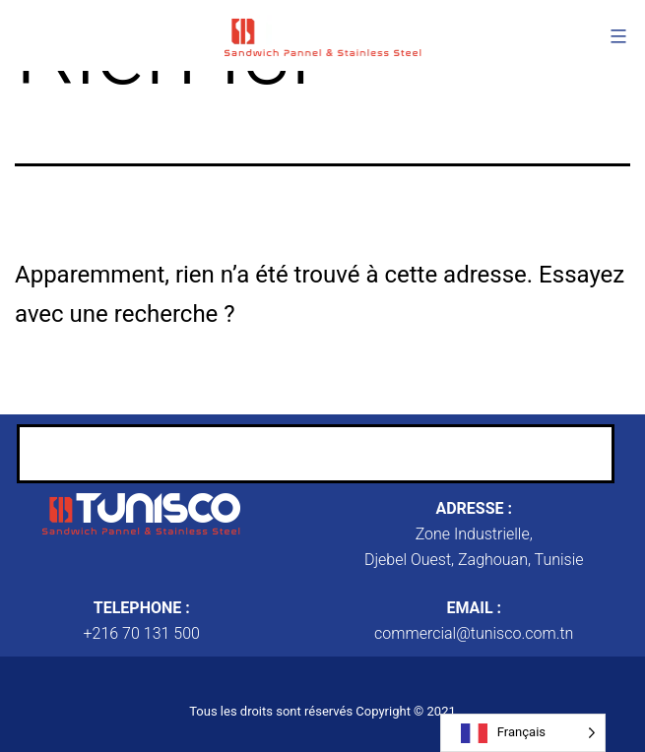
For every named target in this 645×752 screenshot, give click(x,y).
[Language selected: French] (523, 733)
